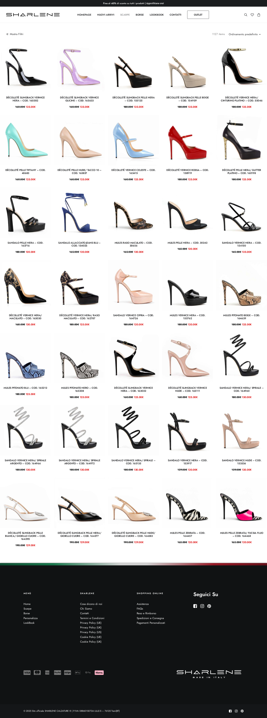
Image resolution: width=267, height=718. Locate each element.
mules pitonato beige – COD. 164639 (241, 316)
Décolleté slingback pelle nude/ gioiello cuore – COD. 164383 (133, 534)
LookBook (29, 623)
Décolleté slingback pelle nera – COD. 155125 (133, 99)
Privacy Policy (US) (91, 632)
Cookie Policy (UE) (91, 637)
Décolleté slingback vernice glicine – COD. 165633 (79, 99)
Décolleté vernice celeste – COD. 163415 (133, 171)
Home (27, 604)
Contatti (84, 613)
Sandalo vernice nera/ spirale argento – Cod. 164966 (25, 462)
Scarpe (27, 609)
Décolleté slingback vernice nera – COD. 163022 (133, 389)
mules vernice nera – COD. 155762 (187, 316)
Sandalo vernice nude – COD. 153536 (241, 462)
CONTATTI (175, 15)
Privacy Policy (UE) (91, 623)
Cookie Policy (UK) (91, 642)
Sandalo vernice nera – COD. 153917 (187, 462)
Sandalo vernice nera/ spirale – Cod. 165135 (133, 462)
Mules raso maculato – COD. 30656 (134, 244)
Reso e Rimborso (146, 613)
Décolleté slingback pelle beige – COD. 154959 (187, 99)
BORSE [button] (140, 15)
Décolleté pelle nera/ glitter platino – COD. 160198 (241, 171)
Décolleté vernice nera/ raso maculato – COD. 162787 (79, 316)
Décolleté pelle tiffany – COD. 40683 (25, 171)
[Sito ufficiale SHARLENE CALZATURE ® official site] (33, 14)
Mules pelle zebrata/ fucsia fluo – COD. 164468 (241, 534)
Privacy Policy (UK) (91, 627)
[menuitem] (84, 15)
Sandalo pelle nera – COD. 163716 (25, 244)
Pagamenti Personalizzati (151, 623)
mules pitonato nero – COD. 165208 (79, 389)
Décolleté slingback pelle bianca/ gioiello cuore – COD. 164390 (25, 536)
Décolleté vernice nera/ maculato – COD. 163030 (25, 316)
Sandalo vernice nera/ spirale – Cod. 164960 (242, 389)
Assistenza (143, 604)
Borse (27, 613)
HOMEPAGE (84, 15)
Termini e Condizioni (92, 618)
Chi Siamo (86, 609)
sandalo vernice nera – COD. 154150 (241, 244)
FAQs (140, 609)
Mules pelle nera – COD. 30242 (188, 243)
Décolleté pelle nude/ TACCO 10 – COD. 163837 (79, 171)
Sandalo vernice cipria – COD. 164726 (133, 316)
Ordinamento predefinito (243, 34)
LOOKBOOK (157, 15)
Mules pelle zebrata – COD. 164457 (187, 534)
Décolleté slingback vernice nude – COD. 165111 (187, 389)
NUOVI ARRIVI (105, 15)
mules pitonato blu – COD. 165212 (25, 388)
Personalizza (31, 618)
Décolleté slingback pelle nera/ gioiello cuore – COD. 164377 (79, 534)
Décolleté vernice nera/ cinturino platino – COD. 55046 (242, 99)
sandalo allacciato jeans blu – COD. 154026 (79, 244)
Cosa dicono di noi (91, 604)
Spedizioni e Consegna (150, 618)
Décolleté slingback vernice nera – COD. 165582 (25, 99)
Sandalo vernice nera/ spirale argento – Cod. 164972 (79, 462)
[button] (246, 15)
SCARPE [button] (125, 15)
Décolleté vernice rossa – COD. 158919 (187, 171)
